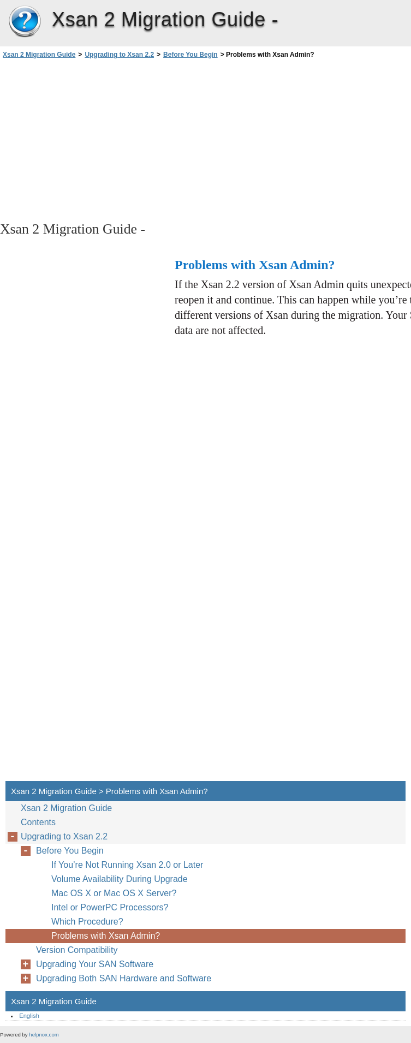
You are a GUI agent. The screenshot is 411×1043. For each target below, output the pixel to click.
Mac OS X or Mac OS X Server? (113, 893)
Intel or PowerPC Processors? (109, 907)
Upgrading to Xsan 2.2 (119, 54)
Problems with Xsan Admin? (105, 935)
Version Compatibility (76, 950)
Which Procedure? (87, 921)
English (29, 1015)
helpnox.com (43, 1035)
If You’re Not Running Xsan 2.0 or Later (127, 864)
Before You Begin (190, 54)
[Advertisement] (97, 139)
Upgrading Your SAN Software (94, 964)
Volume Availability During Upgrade (119, 879)
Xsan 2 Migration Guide (24, 21)
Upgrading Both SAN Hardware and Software (123, 978)
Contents (38, 822)
